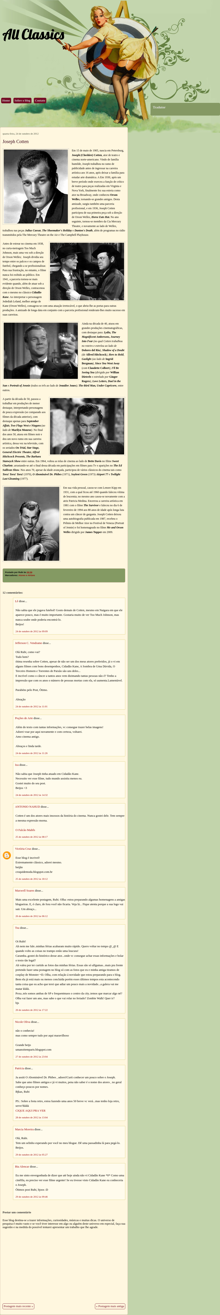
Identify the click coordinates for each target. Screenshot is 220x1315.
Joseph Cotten (16, 141)
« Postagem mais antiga (110, 1306)
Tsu (17, 927)
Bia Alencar (22, 1166)
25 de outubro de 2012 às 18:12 (32, 878)
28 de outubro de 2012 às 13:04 (32, 1117)
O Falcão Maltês (25, 830)
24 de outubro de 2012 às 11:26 (31, 753)
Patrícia (19, 1068)
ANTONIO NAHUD (27, 806)
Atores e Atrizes (27, 575)
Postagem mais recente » (18, 1306)
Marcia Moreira (24, 1129)
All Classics (33, 34)
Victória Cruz (23, 848)
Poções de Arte (24, 718)
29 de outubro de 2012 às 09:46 (32, 1196)
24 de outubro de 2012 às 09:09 (32, 631)
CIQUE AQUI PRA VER (31, 1110)
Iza (17, 764)
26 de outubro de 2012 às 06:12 (32, 916)
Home (6, 100)
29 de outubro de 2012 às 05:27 (32, 1154)
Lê (16, 601)
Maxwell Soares (24, 890)
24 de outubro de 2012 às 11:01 (31, 706)
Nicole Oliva (22, 1022)
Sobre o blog (22, 100)
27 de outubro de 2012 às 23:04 (32, 1056)
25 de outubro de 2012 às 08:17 (32, 836)
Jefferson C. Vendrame (28, 643)
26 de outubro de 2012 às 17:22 (32, 1009)
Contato (40, 100)
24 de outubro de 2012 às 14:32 (32, 795)
